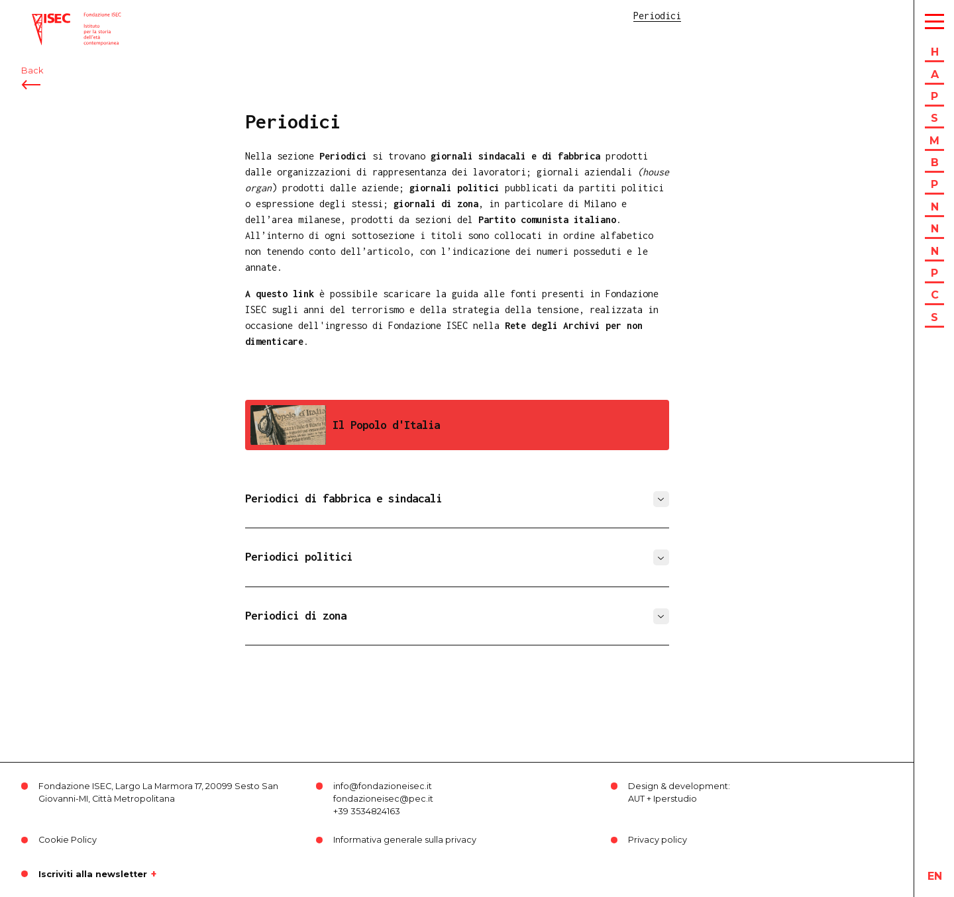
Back (32, 84)
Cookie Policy (67, 840)
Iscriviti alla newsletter (92, 873)
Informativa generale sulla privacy (404, 840)
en (935, 876)
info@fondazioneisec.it (382, 786)
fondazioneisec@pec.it (383, 799)
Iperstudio (675, 799)
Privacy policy (657, 840)
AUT (636, 799)
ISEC (45, 18)
